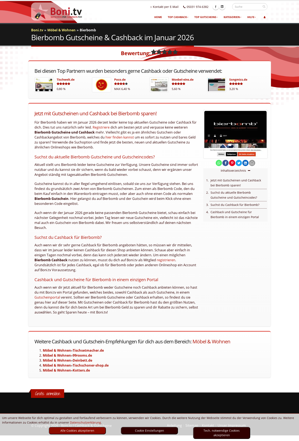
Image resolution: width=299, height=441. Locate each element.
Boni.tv (37, 30)
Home (158, 17)
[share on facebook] (225, 163)
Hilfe (251, 17)
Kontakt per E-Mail (168, 7)
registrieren (166, 260)
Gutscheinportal (47, 297)
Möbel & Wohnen (211, 341)
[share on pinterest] (232, 163)
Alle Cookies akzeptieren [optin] (77, 430)
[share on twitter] (238, 163)
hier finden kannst (119, 137)
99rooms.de (82, 355)
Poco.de (120, 79)
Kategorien (232, 17)
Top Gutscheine (206, 17)
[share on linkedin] (245, 163)
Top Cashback (178, 17)
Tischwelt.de (66, 79)
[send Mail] (252, 163)
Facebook (220, 7)
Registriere (101, 127)
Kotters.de (81, 370)
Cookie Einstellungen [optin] (149, 430)
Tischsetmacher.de (88, 350)
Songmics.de (238, 79)
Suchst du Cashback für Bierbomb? (235, 205)
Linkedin (226, 7)
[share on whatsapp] (219, 163)
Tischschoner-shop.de (91, 365)
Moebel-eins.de (183, 79)
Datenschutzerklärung (85, 422)
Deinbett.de (82, 360)
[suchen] (264, 6)
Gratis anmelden (47, 393)
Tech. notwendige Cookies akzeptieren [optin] (221, 433)
